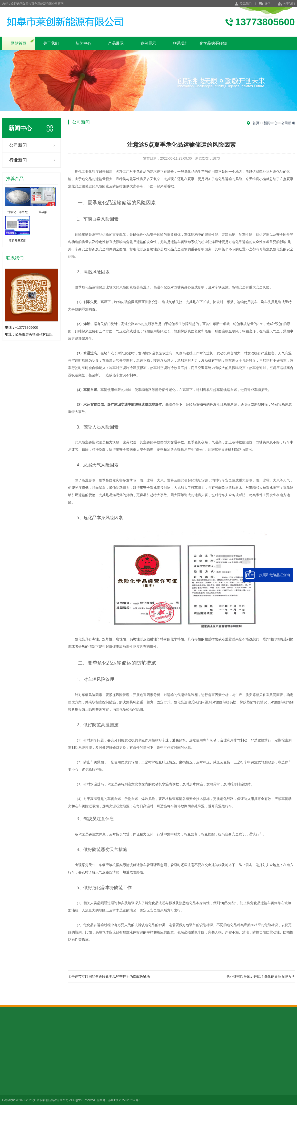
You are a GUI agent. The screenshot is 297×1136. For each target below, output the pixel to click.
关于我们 (289, 3)
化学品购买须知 (213, 43)
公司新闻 (18, 145)
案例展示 (148, 43)
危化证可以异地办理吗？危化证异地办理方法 (261, 977)
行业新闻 (18, 160)
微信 (264, 4)
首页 (256, 123)
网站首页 (18, 43)
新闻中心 (83, 43)
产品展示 (116, 43)
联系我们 (246, 3)
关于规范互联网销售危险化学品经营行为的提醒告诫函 (109, 977)
